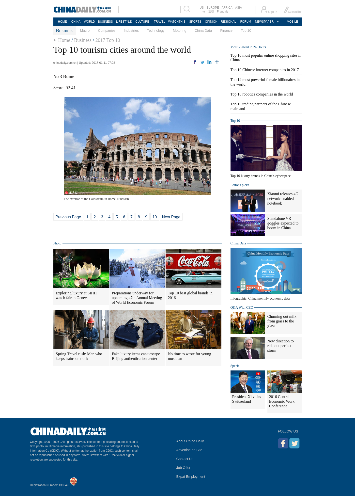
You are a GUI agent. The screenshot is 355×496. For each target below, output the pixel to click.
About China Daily (190, 441)
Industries (131, 30)
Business (83, 40)
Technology (156, 30)
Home (64, 40)
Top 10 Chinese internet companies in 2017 (265, 70)
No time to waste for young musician (189, 356)
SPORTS (195, 21)
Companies (106, 30)
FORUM (245, 21)
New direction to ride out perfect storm (280, 345)
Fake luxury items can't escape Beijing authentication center (136, 356)
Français (222, 11)
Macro (85, 30)
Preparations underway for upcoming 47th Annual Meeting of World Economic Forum (137, 297)
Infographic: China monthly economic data (260, 298)
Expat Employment (190, 477)
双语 (211, 12)
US (202, 7)
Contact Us (184, 459)
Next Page (171, 217)
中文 (203, 12)
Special (236, 366)
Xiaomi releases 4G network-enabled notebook (282, 198)
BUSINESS (105, 21)
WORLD (89, 21)
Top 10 (246, 30)
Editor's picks (240, 185)
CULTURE (142, 21)
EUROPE (212, 7)
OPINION (211, 21)
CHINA (75, 21)
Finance (226, 30)
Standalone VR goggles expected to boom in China (283, 223)
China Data (203, 30)
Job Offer (183, 468)
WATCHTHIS (176, 21)
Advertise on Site (189, 450)
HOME (62, 21)
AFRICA (227, 7)
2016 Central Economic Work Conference (282, 401)
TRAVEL (159, 21)
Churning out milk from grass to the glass (281, 321)
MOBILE (292, 21)
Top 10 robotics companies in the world (262, 94)
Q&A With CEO (242, 307)
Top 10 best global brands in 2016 (190, 295)
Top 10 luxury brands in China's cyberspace (261, 176)
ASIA (238, 7)
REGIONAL (228, 21)
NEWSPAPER (264, 21)
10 (155, 217)
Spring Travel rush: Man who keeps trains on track (79, 356)
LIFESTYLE (124, 21)
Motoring (179, 30)
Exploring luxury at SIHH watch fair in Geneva (76, 295)
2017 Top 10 (107, 40)
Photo (57, 243)
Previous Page (68, 217)
